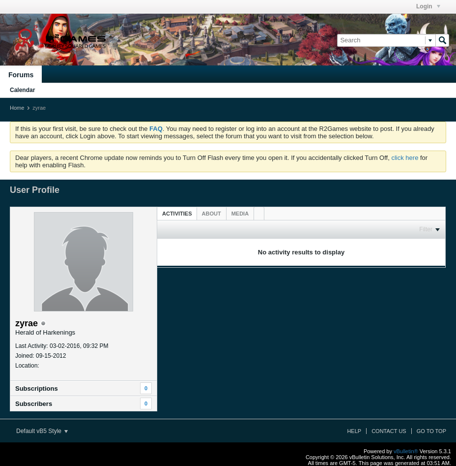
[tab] (177, 213)
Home (17, 108)
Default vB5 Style (42, 431)
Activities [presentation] (177, 214)
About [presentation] (211, 214)
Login (428, 6)
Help (354, 431)
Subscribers (33, 403)
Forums (20, 75)
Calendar (22, 90)
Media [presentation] (240, 214)
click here (404, 157)
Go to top (431, 431)
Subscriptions (36, 388)
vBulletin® (406, 451)
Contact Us (388, 431)
